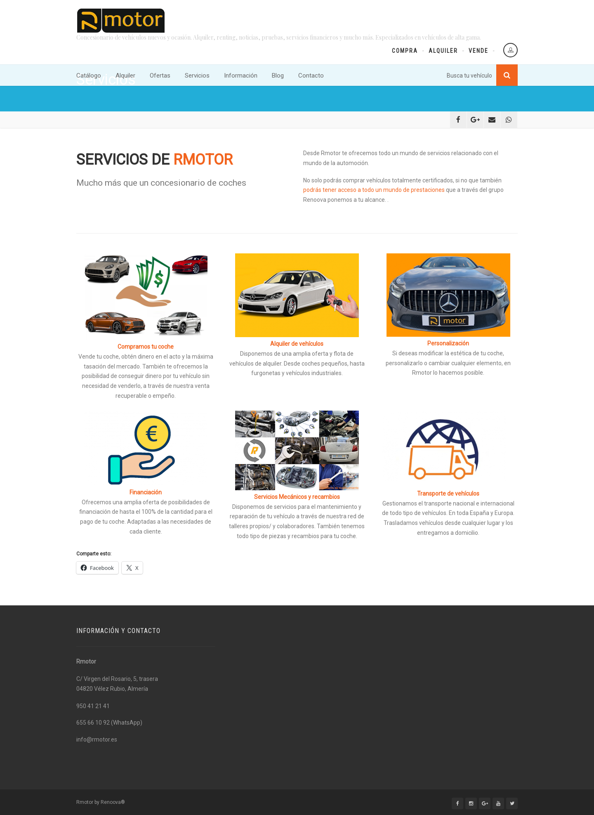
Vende (478, 50)
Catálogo (88, 75)
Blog (278, 75)
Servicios (197, 75)
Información (240, 75)
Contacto (311, 75)
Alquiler (443, 50)
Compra (405, 50)
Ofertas (160, 75)
